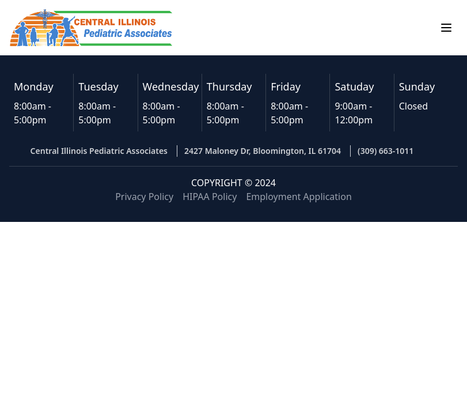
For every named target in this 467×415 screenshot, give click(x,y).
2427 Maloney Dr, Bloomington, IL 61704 (262, 150)
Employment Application (298, 196)
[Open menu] (446, 27)
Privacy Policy (144, 196)
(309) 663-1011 (385, 150)
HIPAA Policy (210, 196)
